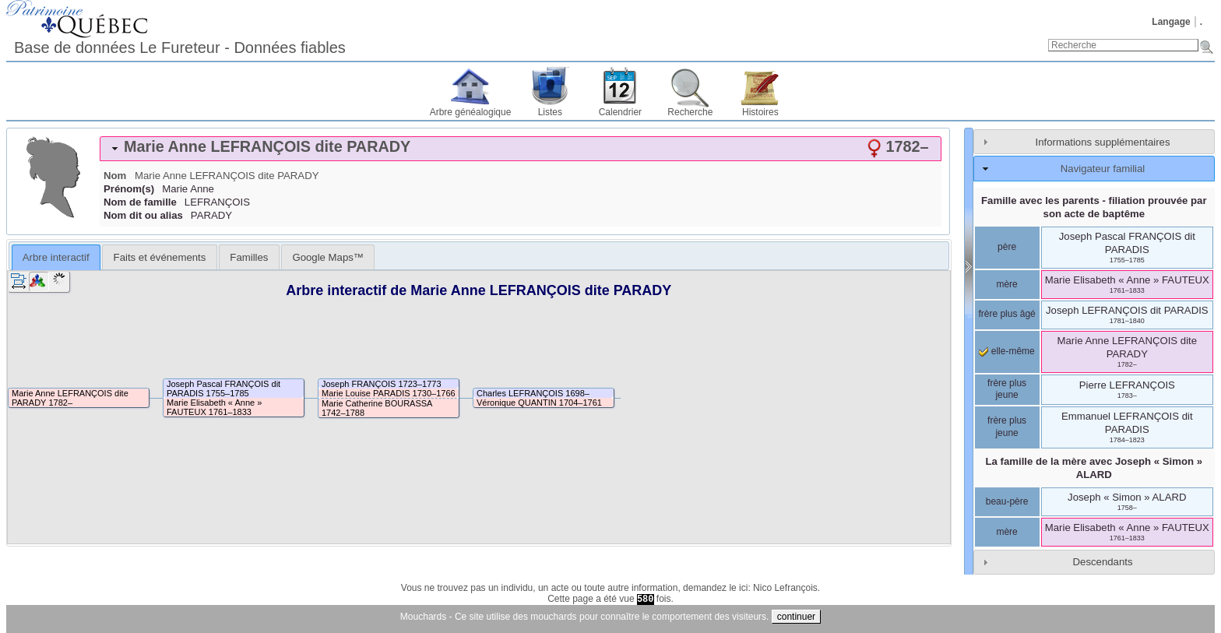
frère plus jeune (1006, 389)
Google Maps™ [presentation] (328, 257)
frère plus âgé (1006, 313)
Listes (550, 112)
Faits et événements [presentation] (160, 257)
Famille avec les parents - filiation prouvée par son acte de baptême (1094, 207)
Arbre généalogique (471, 112)
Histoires (760, 112)
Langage (1171, 21)
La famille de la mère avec (1094, 467)
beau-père (1007, 501)
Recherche (690, 112)
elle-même (1006, 351)
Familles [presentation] (249, 257)
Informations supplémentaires (1103, 142)
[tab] (520, 148)
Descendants (1103, 562)
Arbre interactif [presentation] (56, 257)
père (1007, 246)
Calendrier (620, 112)
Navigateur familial (1103, 168)
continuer (796, 616)
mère (1006, 284)
